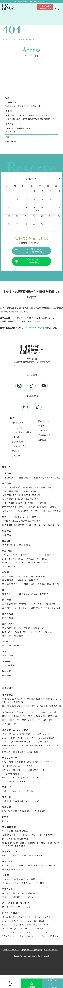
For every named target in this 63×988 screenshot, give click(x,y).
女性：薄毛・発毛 (10, 723)
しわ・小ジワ (33, 712)
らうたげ (14, 920)
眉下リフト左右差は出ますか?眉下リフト (22, 517)
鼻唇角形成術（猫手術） (49, 584)
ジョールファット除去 (13, 558)
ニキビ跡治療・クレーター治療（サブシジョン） (25, 769)
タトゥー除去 (8, 665)
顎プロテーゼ (9, 594)
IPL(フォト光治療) (12, 773)
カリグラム (19, 924)
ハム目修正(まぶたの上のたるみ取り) (21, 499)
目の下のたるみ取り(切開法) (17, 524)
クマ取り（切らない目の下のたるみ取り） (22, 521)
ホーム (5, 39)
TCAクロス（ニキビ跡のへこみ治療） (20, 762)
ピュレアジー (46, 920)
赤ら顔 (53, 712)
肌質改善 (53, 716)
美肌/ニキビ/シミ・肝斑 (33, 883)
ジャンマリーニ (29, 920)
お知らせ (15, 450)
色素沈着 (41, 716)
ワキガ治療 (7, 655)
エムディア (38, 928)
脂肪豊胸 (19, 635)
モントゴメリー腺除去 (41, 631)
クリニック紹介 (18, 427)
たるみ (20, 712)
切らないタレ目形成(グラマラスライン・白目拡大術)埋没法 (31, 512)
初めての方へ (18, 422)
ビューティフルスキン (38, 924)
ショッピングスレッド (38, 562)
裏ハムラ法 (53, 524)
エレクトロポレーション (13, 781)
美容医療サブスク (45, 435)
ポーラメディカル (43, 916)
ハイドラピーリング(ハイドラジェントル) (22, 777)
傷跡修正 (6, 675)
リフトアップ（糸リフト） (14, 562)
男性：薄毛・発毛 (45, 720)
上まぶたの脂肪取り (12, 502)
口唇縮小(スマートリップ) (15, 607)
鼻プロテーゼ (9, 576)
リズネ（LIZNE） (43, 733)
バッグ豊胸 (25, 627)
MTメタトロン (9, 936)
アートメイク (24, 907)
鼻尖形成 (24, 576)
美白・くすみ (28, 720)
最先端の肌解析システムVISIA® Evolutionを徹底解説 (31, 705)
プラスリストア (9, 932)
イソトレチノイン (10, 883)
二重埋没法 (8, 477)
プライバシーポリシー (11, 949)
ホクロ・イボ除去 (10, 645)
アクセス (15, 436)
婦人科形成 (8, 617)
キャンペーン (43, 430)
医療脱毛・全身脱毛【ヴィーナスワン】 (21, 801)
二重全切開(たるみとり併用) (45, 477)
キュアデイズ (25, 916)
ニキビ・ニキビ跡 (11, 720)
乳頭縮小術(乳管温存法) (15, 631)
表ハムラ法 (40, 524)
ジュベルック (9, 737)
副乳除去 (7, 635)
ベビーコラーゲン (27, 737)
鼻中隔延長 (8, 580)
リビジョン (42, 936)
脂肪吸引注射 (9, 566)
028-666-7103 (11, 141)
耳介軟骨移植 (38, 576)
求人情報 (16, 455)
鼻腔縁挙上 (35, 580)
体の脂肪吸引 (26, 544)
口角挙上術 (37, 607)
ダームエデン (9, 916)
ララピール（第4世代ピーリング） (18, 897)
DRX (5, 920)
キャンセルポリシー (51, 949)
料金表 (41, 425)
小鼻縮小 (22, 580)
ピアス (5, 821)
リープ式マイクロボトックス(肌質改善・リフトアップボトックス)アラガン (31, 747)
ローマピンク (9, 907)
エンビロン (25, 932)
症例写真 (42, 439)
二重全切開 (23, 477)
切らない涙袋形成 (11, 487)
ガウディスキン (26, 936)
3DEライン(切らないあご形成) (34, 594)
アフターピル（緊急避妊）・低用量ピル (21, 879)
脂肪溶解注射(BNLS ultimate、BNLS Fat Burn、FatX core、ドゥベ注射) (31, 844)
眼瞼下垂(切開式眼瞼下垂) (37, 487)
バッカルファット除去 (37, 558)
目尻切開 (42, 502)
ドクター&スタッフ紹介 (36, 327)
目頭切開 (30, 502)
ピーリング (47, 762)
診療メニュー (44, 421)
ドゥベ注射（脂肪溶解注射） (16, 838)
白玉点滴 (51, 865)
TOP (12, 417)
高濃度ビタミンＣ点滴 (13, 869)
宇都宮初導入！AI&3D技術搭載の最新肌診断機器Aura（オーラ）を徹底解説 (31, 700)
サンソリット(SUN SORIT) (16, 928)
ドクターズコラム (19, 446)
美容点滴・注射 (36, 865)
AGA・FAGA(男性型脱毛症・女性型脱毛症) (23, 811)
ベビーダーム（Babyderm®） (17, 733)
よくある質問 (17, 441)
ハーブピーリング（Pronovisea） (19, 893)
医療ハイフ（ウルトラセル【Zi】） (18, 791)
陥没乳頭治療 (9, 627)
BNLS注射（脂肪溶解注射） (16, 831)
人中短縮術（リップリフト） (15, 604)
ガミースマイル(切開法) (43, 604)
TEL (10, 983)
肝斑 (5, 716)
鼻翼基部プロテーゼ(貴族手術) (18, 584)
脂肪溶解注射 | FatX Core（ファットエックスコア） (28, 835)
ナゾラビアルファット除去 (15, 554)
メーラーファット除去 (41, 554)
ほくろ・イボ (8, 712)
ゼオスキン (55, 936)
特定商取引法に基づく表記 (31, 949)
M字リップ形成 (53, 607)
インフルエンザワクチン (14, 865)
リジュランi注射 (47, 737)
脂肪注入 (6, 534)
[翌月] (59, 178)
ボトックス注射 (42, 741)
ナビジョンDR (40, 932)
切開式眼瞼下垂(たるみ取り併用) (19, 491)
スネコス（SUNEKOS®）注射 (17, 741)
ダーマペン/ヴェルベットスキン (18, 766)
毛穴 (44, 712)
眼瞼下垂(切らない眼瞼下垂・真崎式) (21, 495)
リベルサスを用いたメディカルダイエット (22, 855)
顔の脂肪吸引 (9, 544)
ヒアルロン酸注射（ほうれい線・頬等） (21, 752)
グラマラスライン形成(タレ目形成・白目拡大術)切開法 (30, 506)
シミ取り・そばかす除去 (22, 716)
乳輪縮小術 (39, 627)
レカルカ (6, 924)
